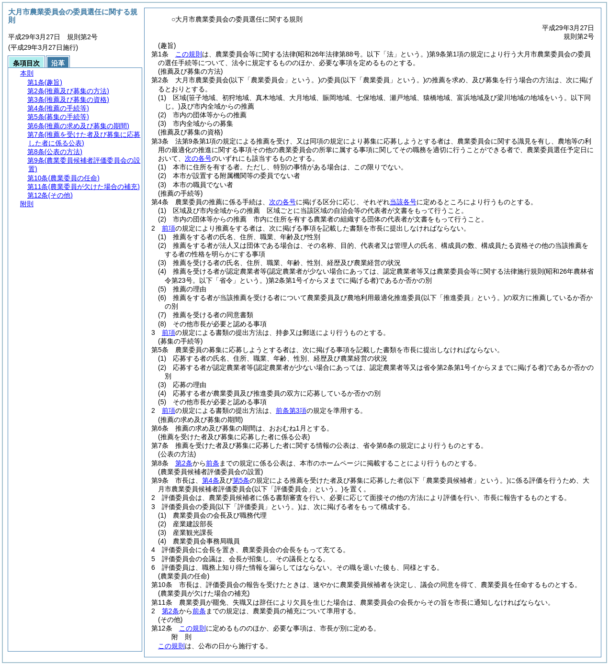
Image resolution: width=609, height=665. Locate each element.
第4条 (210, 480)
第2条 (183, 463)
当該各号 (403, 202)
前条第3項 (291, 410)
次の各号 (198, 158)
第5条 (241, 480)
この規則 (188, 54)
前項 (168, 228)
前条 (212, 463)
